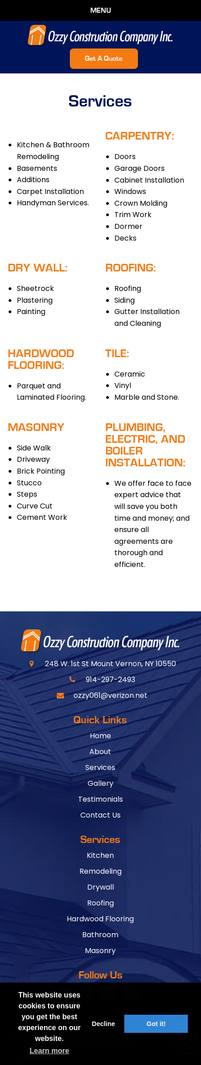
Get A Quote (104, 58)
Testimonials (100, 799)
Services (100, 767)
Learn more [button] (49, 1051)
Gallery (100, 783)
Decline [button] (103, 1023)
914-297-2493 (110, 679)
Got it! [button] (156, 1023)
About (100, 751)
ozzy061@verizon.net (110, 695)
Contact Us (100, 815)
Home (100, 736)
